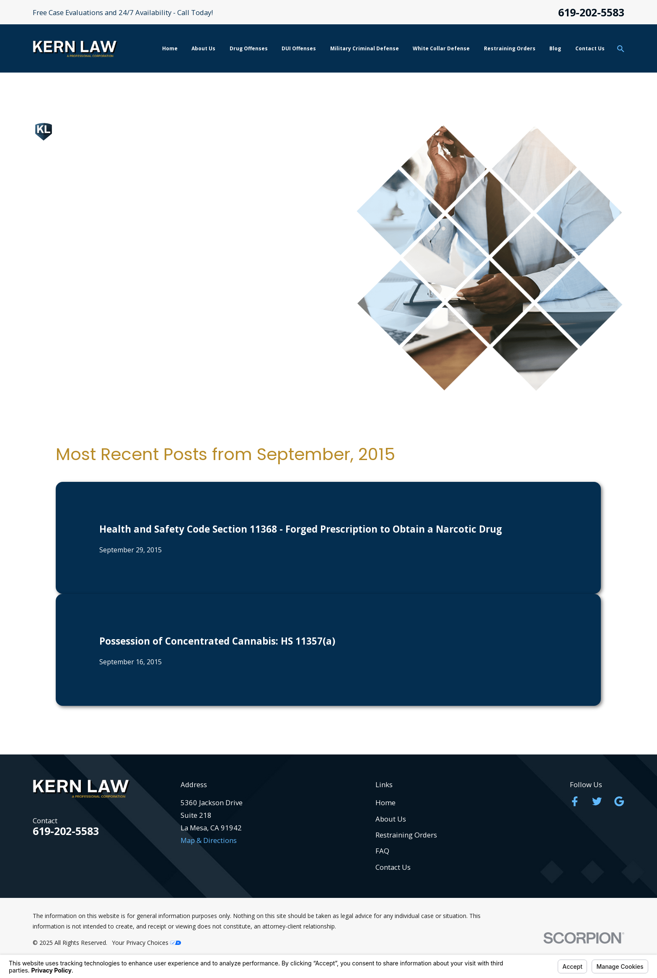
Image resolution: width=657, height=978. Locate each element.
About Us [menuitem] (203, 48)
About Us (390, 819)
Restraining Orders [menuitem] (509, 48)
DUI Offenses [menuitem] (299, 48)
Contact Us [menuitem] (590, 48)
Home (385, 802)
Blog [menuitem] (555, 48)
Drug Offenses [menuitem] (249, 48)
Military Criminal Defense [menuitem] (364, 48)
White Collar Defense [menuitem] (441, 48)
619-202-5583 (591, 12)
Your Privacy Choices (146, 943)
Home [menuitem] (170, 48)
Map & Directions (209, 840)
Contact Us (393, 867)
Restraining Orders (406, 835)
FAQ (382, 851)
